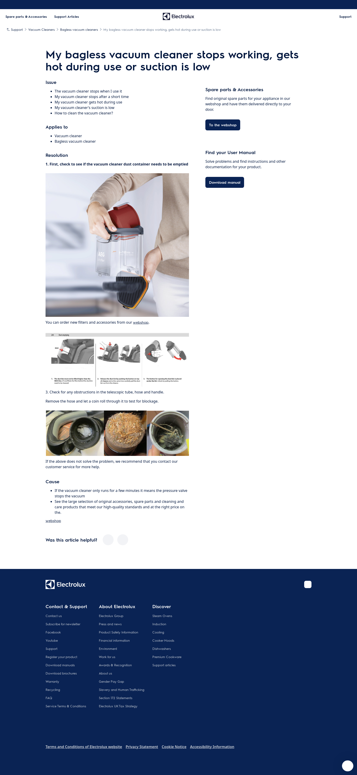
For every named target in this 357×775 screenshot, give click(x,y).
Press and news (110, 624)
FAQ (49, 698)
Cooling (158, 632)
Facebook (53, 632)
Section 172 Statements (115, 698)
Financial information (114, 640)
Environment (108, 648)
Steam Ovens (162, 616)
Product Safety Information (118, 632)
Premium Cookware (166, 657)
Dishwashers (161, 648)
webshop (140, 322)
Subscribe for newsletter (63, 624)
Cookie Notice (174, 746)
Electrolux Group (111, 616)
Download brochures (61, 673)
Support (51, 648)
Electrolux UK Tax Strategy (118, 706)
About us (105, 673)
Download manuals (60, 665)
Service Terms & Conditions (66, 706)
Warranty (52, 681)
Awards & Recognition (115, 665)
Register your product (61, 657)
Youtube (52, 640)
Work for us (107, 657)
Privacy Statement (142, 746)
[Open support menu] (347, 765)
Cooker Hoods (163, 640)
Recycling (53, 689)
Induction (159, 624)
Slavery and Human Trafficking (121, 689)
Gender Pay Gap (111, 681)
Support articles (164, 665)
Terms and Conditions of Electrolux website (84, 746)
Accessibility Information (212, 746)
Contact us (54, 616)
